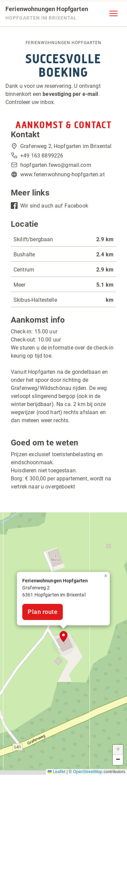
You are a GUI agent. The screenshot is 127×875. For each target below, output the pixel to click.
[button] (113, 13)
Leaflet (57, 771)
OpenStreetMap (87, 771)
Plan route (42, 611)
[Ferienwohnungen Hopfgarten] (46, 13)
